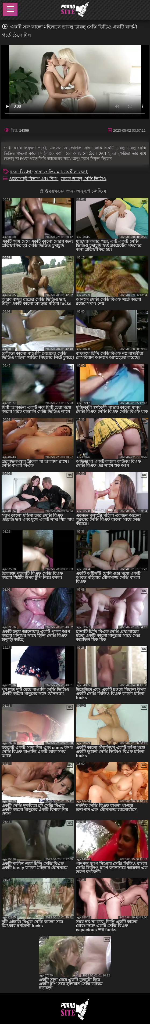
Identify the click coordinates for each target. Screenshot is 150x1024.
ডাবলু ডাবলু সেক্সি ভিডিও (83, 178)
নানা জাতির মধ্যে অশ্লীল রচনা (60, 172)
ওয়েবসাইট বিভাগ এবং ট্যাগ (34, 178)
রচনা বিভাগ (21, 172)
